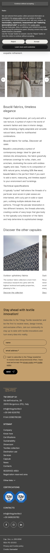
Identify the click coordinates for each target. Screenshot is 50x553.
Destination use (10, 452)
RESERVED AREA (11, 471)
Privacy (6, 546)
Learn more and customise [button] (25, 47)
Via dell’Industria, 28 (12, 400)
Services (7, 455)
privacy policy (28, 362)
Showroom (8, 444)
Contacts (7, 466)
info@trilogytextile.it (12, 409)
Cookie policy (18, 546)
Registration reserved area (15, 474)
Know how (8, 434)
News (6, 462)
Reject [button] (13, 41)
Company (7, 430)
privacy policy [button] (17, 18)
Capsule (7, 459)
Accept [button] (36, 41)
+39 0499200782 (11, 517)
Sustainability (9, 441)
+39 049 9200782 (11, 412)
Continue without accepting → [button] (25, 4)
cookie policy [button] (35, 25)
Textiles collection (11, 448)
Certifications (9, 437)
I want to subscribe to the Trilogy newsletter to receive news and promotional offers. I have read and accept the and (25, 361)
